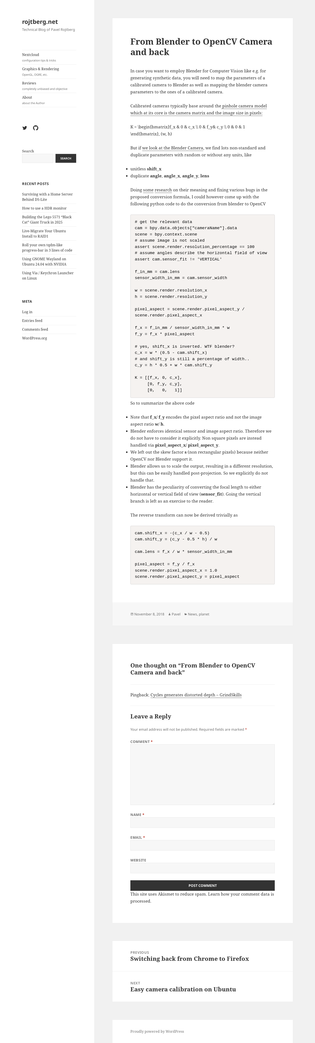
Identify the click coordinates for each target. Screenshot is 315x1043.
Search (28, 151)
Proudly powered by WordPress (157, 1031)
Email (137, 837)
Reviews (49, 86)
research (163, 190)
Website (138, 860)
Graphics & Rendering (49, 71)
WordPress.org (34, 338)
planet (204, 614)
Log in (27, 311)
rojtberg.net (40, 21)
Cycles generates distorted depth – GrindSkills (196, 695)
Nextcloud (49, 57)
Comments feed (35, 329)
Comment (141, 741)
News (192, 614)
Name (137, 814)
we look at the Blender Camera (172, 148)
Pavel (176, 614)
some (148, 190)
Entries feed (32, 320)
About (49, 100)
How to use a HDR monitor (44, 208)
